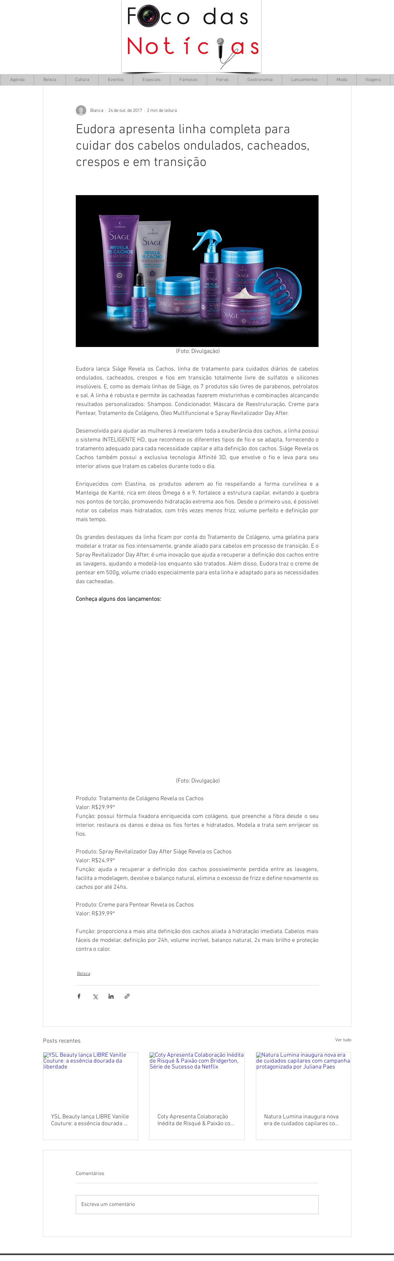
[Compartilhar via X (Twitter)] (95, 996)
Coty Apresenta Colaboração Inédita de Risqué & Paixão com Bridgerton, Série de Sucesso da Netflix (196, 1120)
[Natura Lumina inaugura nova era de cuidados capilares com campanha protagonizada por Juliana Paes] (303, 1079)
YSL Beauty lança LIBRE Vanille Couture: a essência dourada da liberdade (90, 1120)
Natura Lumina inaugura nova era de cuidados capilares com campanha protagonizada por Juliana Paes (302, 1120)
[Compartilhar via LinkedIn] (111, 996)
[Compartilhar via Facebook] (79, 996)
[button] (82, 80)
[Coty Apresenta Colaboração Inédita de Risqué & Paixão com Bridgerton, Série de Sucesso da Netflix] (197, 1079)
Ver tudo (343, 1040)
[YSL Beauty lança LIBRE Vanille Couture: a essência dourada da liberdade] (90, 1079)
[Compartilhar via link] (127, 996)
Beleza (83, 974)
